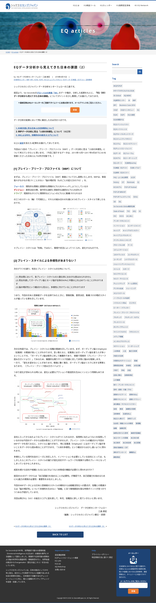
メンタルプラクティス (122, 377)
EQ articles (15, 52)
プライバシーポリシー (100, 554)
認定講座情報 (60, 555)
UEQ (135, 222)
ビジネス (133, 328)
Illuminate (131, 192)
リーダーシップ (120, 387)
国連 (137, 402)
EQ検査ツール (90, 5)
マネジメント (119, 372)
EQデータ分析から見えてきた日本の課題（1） (36, 526)
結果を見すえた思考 (121, 483)
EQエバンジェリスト (122, 126)
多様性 (129, 407)
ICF (123, 192)
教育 (121, 458)
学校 (133, 412)
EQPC (43, 79)
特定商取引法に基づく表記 (102, 557)
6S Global (117, 96)
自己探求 (117, 498)
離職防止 (133, 508)
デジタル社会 (119, 313)
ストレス (117, 293)
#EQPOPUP (118, 86)
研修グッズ (133, 468)
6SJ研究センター (20, 79)
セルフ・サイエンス (121, 303)
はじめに (135, 227)
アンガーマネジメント (122, 232)
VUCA (127, 227)
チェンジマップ (120, 308)
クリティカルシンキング (123, 258)
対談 (115, 417)
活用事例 (93, 79)
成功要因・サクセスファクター (126, 453)
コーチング (133, 278)
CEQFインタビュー (128, 111)
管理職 (116, 478)
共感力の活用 (119, 397)
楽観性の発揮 (131, 458)
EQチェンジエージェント (123, 151)
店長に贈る (124, 417)
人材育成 (132, 387)
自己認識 (117, 503)
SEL (120, 212)
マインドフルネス (120, 367)
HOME (8, 52)
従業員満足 (136, 417)
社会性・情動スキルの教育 (124, 473)
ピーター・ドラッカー (122, 333)
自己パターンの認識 (121, 493)
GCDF (134, 187)
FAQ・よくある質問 (121, 187)
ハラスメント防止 (120, 328)
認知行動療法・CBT (131, 503)
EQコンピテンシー (131, 146)
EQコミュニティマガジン (55, 79)
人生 (115, 392)
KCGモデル (118, 197)
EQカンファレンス (121, 131)
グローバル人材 (120, 263)
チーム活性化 (134, 308)
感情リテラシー (120, 447)
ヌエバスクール (120, 318)
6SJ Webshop (60, 566)
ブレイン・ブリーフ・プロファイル (127, 340)
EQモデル (117, 162)
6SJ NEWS (128, 96)
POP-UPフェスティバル (123, 207)
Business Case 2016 (128, 106)
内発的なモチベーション (123, 402)
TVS (129, 222)
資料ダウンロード (120, 508)
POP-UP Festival (131, 197)
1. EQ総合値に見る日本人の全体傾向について (36, 128)
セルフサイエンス (120, 298)
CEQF (116, 111)
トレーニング (132, 313)
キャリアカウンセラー (122, 248)
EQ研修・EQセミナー (122, 182)
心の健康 (117, 422)
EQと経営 (132, 116)
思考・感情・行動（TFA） (124, 432)
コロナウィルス (120, 273)
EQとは (76, 5)
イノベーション (120, 237)
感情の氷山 (134, 437)
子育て (126, 412)
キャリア (133, 242)
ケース (131, 263)
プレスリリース (120, 357)
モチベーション (120, 382)
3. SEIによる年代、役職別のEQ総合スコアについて (39, 135)
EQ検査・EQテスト (82, 79)
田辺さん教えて (120, 468)
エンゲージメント (120, 242)
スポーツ (126, 293)
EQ (139, 111)
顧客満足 (117, 513)
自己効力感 (136, 493)
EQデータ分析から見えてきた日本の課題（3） (84, 526)
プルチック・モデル (121, 351)
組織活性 (131, 478)
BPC (33, 79)
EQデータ (70, 79)
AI (130, 101)
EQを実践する (119, 121)
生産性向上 (127, 463)
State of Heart (119, 222)
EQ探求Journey (132, 167)
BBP (29, 79)
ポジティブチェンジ (121, 362)
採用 (115, 458)
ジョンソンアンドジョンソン (125, 288)
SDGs (137, 207)
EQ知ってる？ (119, 177)
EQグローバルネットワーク (124, 136)
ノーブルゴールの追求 (122, 323)
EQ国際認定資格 (123, 5)
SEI (115, 212)
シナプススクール (120, 283)
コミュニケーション (121, 268)
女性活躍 (117, 412)
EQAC (37, 79)
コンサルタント (120, 278)
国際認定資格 (119, 407)
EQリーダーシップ (131, 162)
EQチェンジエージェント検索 (66, 558)
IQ (139, 192)
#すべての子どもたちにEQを (125, 91)
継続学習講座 (119, 488)
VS (115, 227)
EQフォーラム (129, 157)
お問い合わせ (60, 569)
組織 (123, 478)
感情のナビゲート (120, 437)
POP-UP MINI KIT (120, 202)
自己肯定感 (127, 498)
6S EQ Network (141, 5)
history (116, 192)
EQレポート (118, 167)
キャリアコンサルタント (123, 253)
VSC (120, 227)
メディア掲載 (132, 372)
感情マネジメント (120, 442)
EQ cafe (58, 561)
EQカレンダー (106, 5)
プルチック (118, 347)
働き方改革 (124, 392)
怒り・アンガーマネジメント (125, 427)
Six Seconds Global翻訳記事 (125, 217)
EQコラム (117, 146)
